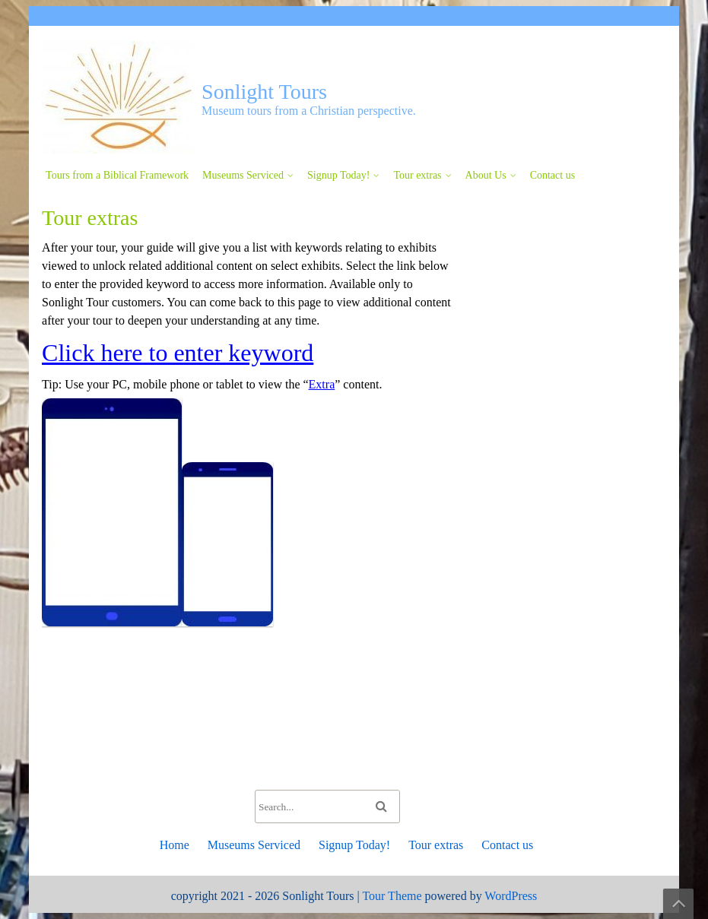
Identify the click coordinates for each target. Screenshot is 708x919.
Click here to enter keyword (177, 352)
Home (174, 844)
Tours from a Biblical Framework (117, 175)
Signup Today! (338, 175)
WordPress (510, 895)
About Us (485, 175)
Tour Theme (391, 895)
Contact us (553, 175)
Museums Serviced (243, 175)
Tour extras (417, 175)
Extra (322, 384)
